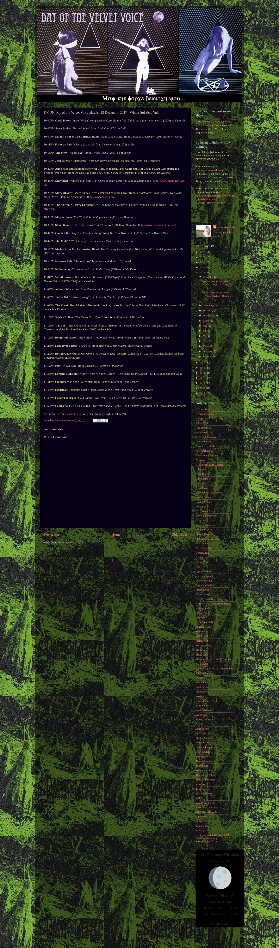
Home (116, 534)
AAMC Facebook (205, 413)
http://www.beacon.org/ (101, 196)
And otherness (203, 427)
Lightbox (200, 617)
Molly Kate (202, 654)
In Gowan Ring (204, 580)
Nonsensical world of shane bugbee (214, 668)
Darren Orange (203, 497)
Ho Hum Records (205, 575)
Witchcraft (201, 816)
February (208, 351)
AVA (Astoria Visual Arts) (209, 418)
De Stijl (200, 506)
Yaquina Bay (202, 825)
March (206, 345)
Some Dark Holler (205, 719)
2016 (203, 362)
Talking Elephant (205, 756)
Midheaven (202, 650)
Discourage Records (206, 515)
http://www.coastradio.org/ (210, 170)
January (207, 356)
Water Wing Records (206, 807)
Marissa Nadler (204, 626)
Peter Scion (202, 687)
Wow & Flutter (203, 821)
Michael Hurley (204, 645)
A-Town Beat (203, 409)
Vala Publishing (204, 793)
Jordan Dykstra (204, 589)
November (208, 305)
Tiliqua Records (204, 770)
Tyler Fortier (202, 788)
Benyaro (200, 460)
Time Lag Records (205, 779)
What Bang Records (206, 811)
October (207, 310)
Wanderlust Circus (205, 802)
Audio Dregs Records (207, 455)
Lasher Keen (202, 612)
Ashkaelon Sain (204, 441)
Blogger (153, 940)
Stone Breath (202, 742)
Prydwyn (200, 696)
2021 (203, 252)
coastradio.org (73, 413)
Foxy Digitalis (203, 548)
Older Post (179, 534)
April (206, 340)
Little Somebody (204, 622)
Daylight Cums (204, 501)
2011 (203, 388)
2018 (203, 267)
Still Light (201, 733)
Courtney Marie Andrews (209, 492)
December (208, 276)
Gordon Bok (202, 552)
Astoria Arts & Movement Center (213, 446)
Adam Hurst (202, 423)
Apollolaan (201, 432)
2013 (203, 377)
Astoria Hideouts (205, 450)
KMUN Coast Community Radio (213, 603)
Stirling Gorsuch (204, 737)
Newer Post (52, 534)
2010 (203, 393)
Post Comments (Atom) (70, 542)
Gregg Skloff (202, 562)
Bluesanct (201, 483)
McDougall (202, 631)
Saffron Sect (202, 705)
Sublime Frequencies (207, 747)
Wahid (199, 798)
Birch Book (202, 474)
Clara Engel (202, 487)
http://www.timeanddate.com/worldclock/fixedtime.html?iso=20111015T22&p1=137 (215, 199)
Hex (198, 566)
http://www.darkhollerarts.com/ (157, 225)
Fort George (202, 543)
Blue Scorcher (203, 478)
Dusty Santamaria (205, 524)
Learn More (220, 923)
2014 (203, 372)
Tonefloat (201, 784)
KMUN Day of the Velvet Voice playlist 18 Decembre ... (218, 284)
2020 (203, 257)
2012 (203, 382)
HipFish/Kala (203, 571)
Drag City (201, 520)
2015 (203, 367)
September (209, 315)
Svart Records (203, 751)
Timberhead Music (205, 775)
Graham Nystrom (205, 557)
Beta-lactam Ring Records (209, 464)
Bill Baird (201, 469)
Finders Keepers (204, 534)
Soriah (199, 724)
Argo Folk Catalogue (207, 436)
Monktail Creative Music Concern (214, 659)
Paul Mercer (202, 682)
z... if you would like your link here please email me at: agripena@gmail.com (214, 838)
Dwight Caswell (204, 529)
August (207, 320)
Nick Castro (202, 663)
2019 (203, 262)
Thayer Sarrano (204, 761)
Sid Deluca (201, 714)
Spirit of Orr (202, 728)
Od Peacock (202, 673)
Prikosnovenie (203, 691)
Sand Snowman (204, 710)
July (205, 325)
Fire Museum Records (207, 538)
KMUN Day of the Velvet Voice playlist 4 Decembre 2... (217, 295)
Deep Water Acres (205, 510)
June (205, 330)
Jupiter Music (203, 594)
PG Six (199, 677)
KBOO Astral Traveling (208, 599)
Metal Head (202, 636)
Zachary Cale (203, 830)
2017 (203, 272)
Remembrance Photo (207, 700)
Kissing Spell (203, 608)
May (205, 335)
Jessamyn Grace (226, 227)
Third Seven (202, 765)
